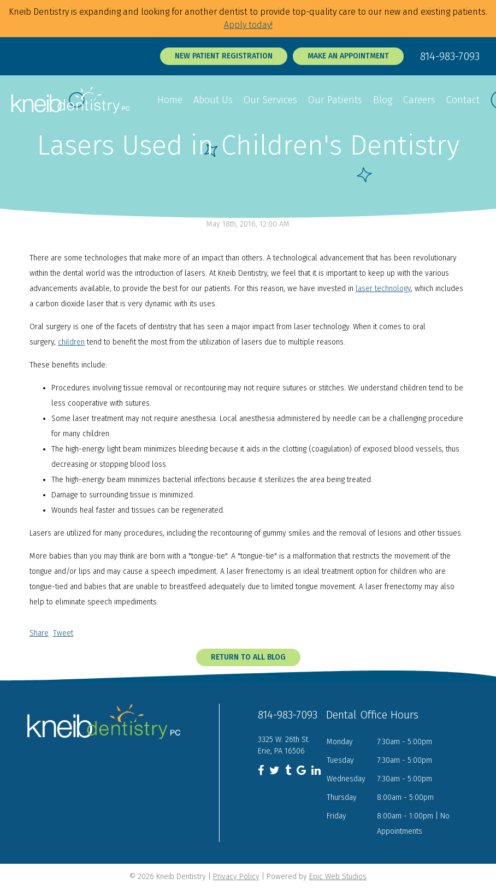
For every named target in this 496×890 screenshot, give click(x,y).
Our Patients (335, 100)
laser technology (383, 288)
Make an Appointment (348, 56)
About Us (213, 100)
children (71, 342)
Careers (419, 100)
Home (169, 100)
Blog (382, 100)
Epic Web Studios (338, 876)
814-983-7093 (450, 56)
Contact (463, 100)
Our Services (270, 100)
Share (39, 633)
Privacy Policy (236, 876)
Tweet (63, 633)
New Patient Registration (224, 56)
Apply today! (248, 25)
